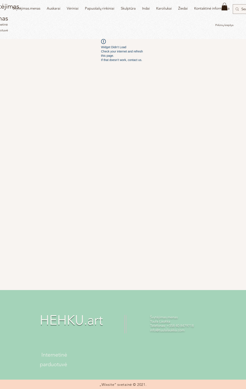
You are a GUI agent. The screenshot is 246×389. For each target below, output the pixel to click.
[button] (224, 6)
